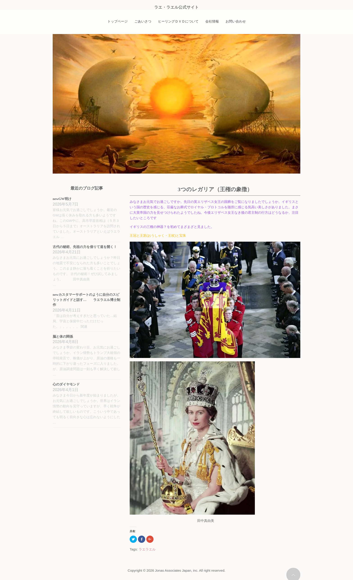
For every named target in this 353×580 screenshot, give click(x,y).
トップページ (117, 21)
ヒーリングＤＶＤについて (178, 21)
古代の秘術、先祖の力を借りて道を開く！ (85, 247)
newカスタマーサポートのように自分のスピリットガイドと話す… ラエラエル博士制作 (86, 300)
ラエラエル (147, 549)
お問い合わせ (236, 21)
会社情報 (212, 21)
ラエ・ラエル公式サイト (176, 7)
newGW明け (62, 199)
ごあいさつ (142, 21)
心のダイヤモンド (66, 384)
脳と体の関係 (63, 336)
